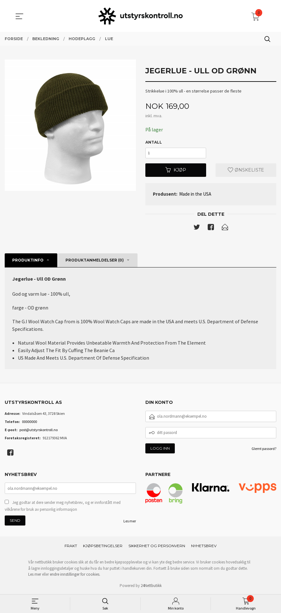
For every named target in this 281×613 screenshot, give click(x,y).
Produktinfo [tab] (28, 260)
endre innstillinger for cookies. (75, 575)
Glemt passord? (264, 449)
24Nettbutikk (151, 586)
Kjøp (175, 170)
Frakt (71, 546)
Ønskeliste (246, 170)
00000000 (29, 422)
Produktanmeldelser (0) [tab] (94, 260)
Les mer (129, 521)
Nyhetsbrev (203, 546)
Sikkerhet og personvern (156, 546)
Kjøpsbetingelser (102, 546)
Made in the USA (195, 195)
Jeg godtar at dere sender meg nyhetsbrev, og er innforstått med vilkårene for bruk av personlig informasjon (63, 506)
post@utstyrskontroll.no (38, 430)
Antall (153, 142)
